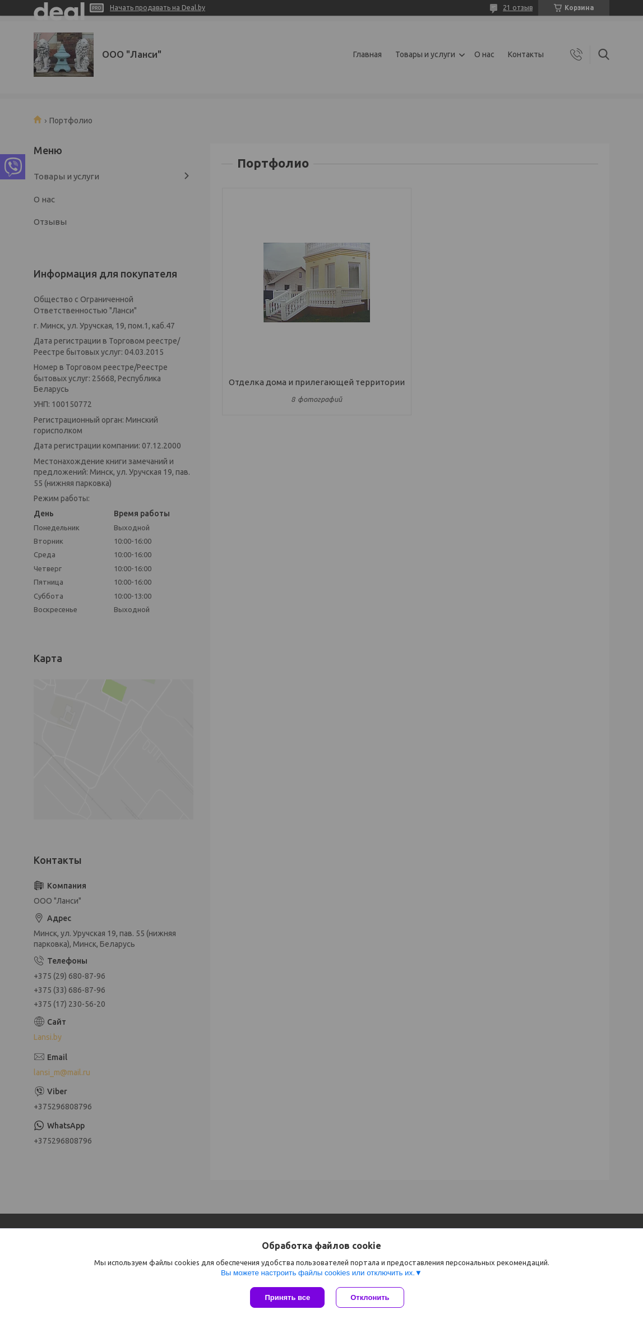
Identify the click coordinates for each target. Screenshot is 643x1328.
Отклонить (369, 1297)
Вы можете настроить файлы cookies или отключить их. (318, 1273)
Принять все (287, 1297)
